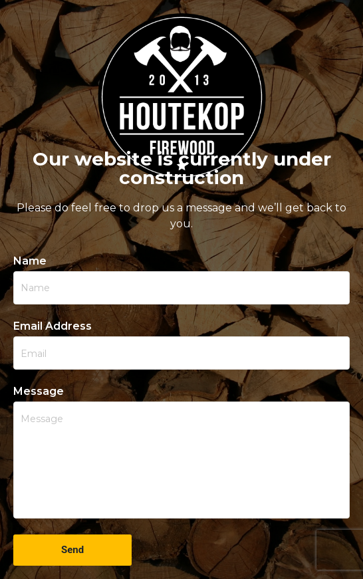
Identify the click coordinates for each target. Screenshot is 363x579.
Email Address (52, 326)
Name (30, 261)
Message (38, 391)
